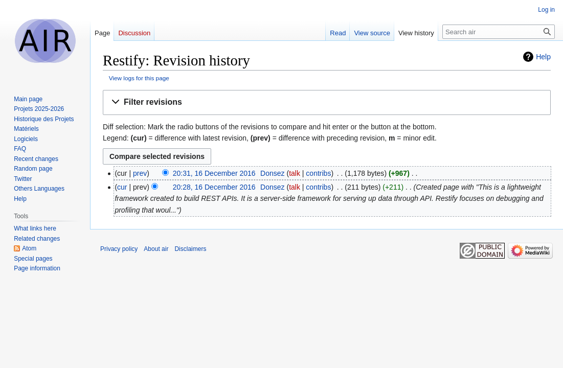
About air (156, 248)
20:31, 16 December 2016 (214, 173)
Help (543, 57)
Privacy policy (119, 248)
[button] (326, 102)
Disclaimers (190, 248)
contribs (318, 173)
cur (122, 187)
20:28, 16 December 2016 (214, 187)
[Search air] (498, 32)
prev (140, 173)
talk (294, 173)
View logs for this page (139, 78)
